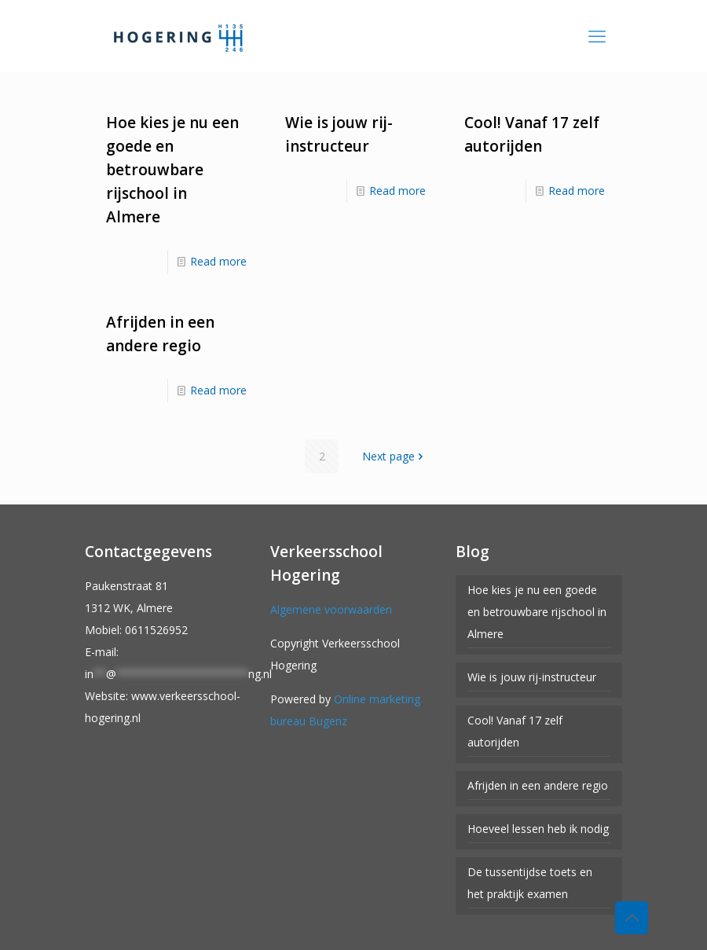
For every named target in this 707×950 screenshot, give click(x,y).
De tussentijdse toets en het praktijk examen (529, 882)
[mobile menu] (597, 35)
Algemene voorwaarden (331, 609)
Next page (394, 456)
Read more (218, 261)
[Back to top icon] (631, 917)
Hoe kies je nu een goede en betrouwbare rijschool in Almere (172, 169)
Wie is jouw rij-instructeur (531, 676)
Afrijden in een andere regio (537, 785)
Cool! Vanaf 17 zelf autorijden (514, 731)
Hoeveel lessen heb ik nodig (538, 828)
